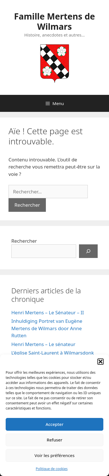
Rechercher (24, 241)
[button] (100, 361)
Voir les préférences (54, 455)
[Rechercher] (88, 251)
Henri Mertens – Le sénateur (43, 344)
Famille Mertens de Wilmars (54, 21)
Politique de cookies (51, 468)
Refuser (54, 440)
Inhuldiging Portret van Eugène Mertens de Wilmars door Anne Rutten (46, 328)
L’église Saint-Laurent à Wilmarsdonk (52, 352)
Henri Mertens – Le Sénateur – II (47, 312)
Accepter (54, 424)
